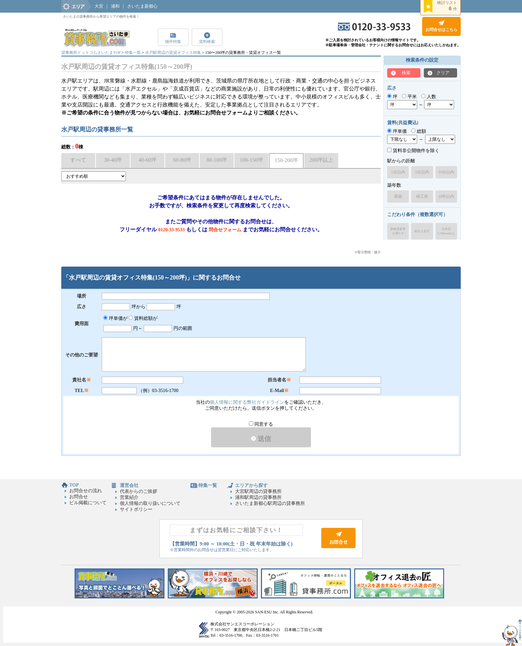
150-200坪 (286, 160)
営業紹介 (129, 497)
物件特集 (173, 41)
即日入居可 (421, 231)
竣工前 (422, 196)
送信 (261, 438)
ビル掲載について (88, 502)
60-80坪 (182, 160)
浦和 (115, 6)
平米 (409, 96)
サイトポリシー (136, 509)
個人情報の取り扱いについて (150, 503)
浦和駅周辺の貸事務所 (258, 497)
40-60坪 (147, 160)
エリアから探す (251, 485)
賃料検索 (207, 41)
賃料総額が (143, 318)
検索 (406, 72)
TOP (74, 485)
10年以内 (446, 196)
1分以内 (398, 172)
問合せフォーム (225, 229)
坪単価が (115, 318)
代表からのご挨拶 (138, 491)
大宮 (99, 6)
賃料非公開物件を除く (413, 150)
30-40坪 (113, 160)
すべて (78, 160)
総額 (418, 131)
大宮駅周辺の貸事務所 (258, 491)
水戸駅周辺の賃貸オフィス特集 (173, 52)
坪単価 (397, 131)
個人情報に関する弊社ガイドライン (247, 402)
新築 (398, 196)
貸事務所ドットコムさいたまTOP (91, 52)
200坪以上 (321, 160)
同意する (261, 424)
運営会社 (129, 485)
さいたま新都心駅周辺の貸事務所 (270, 503)
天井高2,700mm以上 (446, 231)
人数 (428, 96)
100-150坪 (251, 160)
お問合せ (78, 496)
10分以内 (446, 172)
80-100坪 (216, 160)
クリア (442, 72)
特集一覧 (133, 52)
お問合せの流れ (85, 490)
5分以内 (422, 172)
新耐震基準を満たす (398, 231)
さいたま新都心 (142, 6)
